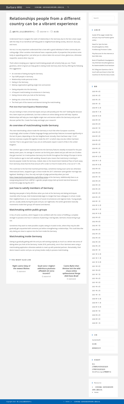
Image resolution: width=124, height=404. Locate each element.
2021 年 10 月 (96, 262)
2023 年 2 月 (96, 197)
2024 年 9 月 (96, 120)
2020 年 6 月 (96, 315)
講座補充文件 (96, 348)
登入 (93, 364)
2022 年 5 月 (96, 234)
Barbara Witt (14, 7)
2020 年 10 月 (96, 307)
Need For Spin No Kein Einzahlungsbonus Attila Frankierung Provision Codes (101, 46)
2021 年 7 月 (96, 274)
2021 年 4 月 (96, 287)
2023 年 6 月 (96, 181)
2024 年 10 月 (96, 116)
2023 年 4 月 (96, 189)
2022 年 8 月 (96, 222)
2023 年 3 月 (96, 193)
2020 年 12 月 (96, 299)
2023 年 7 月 (96, 177)
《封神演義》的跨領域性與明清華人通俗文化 (86, 402)
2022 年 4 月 (96, 238)
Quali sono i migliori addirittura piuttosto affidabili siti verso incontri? (46, 270)
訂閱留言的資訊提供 (98, 369)
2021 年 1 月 (96, 295)
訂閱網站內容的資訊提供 (100, 367)
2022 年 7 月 (96, 226)
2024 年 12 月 (96, 108)
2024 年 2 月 (96, 148)
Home (96, 392)
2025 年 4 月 (96, 91)
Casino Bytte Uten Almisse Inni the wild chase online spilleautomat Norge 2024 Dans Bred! (71, 271)
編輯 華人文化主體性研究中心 (23, 32)
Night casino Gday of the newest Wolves (21, 267)
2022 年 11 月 (96, 209)
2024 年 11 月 (96, 112)
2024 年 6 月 (96, 132)
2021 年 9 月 (96, 266)
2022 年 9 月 (96, 217)
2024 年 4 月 (96, 140)
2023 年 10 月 (96, 165)
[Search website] (68, 7)
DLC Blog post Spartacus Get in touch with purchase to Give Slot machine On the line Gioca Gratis (103, 72)
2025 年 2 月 (96, 100)
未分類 (56, 32)
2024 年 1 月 (96, 152)
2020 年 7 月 (96, 311)
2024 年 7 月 (96, 128)
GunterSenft (96, 340)
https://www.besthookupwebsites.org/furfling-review (29, 177)
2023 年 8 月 (96, 173)
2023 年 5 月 (96, 185)
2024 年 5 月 (96, 136)
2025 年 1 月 (96, 104)
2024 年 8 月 (96, 124)
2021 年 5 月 (96, 282)
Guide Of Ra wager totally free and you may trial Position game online (103, 37)
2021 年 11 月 (96, 258)
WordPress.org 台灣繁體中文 (101, 372)
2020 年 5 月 (96, 319)
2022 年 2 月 (96, 246)
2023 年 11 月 (96, 161)
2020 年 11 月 (96, 303)
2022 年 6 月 (96, 230)
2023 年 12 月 (96, 156)
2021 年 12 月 (96, 254)
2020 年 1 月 (96, 323)
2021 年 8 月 (96, 270)
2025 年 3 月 (96, 95)
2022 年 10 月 (96, 213)
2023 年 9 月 (96, 169)
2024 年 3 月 (96, 144)
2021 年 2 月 (96, 291)
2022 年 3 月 (96, 242)
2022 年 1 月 (96, 250)
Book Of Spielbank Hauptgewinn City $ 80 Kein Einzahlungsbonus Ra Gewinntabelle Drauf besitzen (103, 62)
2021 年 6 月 (96, 278)
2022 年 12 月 (96, 205)
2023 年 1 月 (96, 201)
